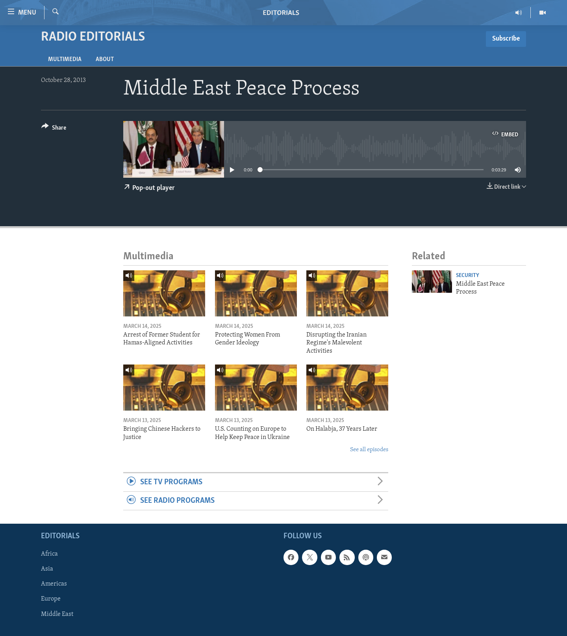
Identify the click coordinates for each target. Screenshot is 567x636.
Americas (54, 584)
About (105, 59)
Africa (49, 554)
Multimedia (65, 59)
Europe (51, 599)
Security (467, 276)
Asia (47, 569)
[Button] (53, 129)
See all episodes (369, 450)
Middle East (57, 614)
